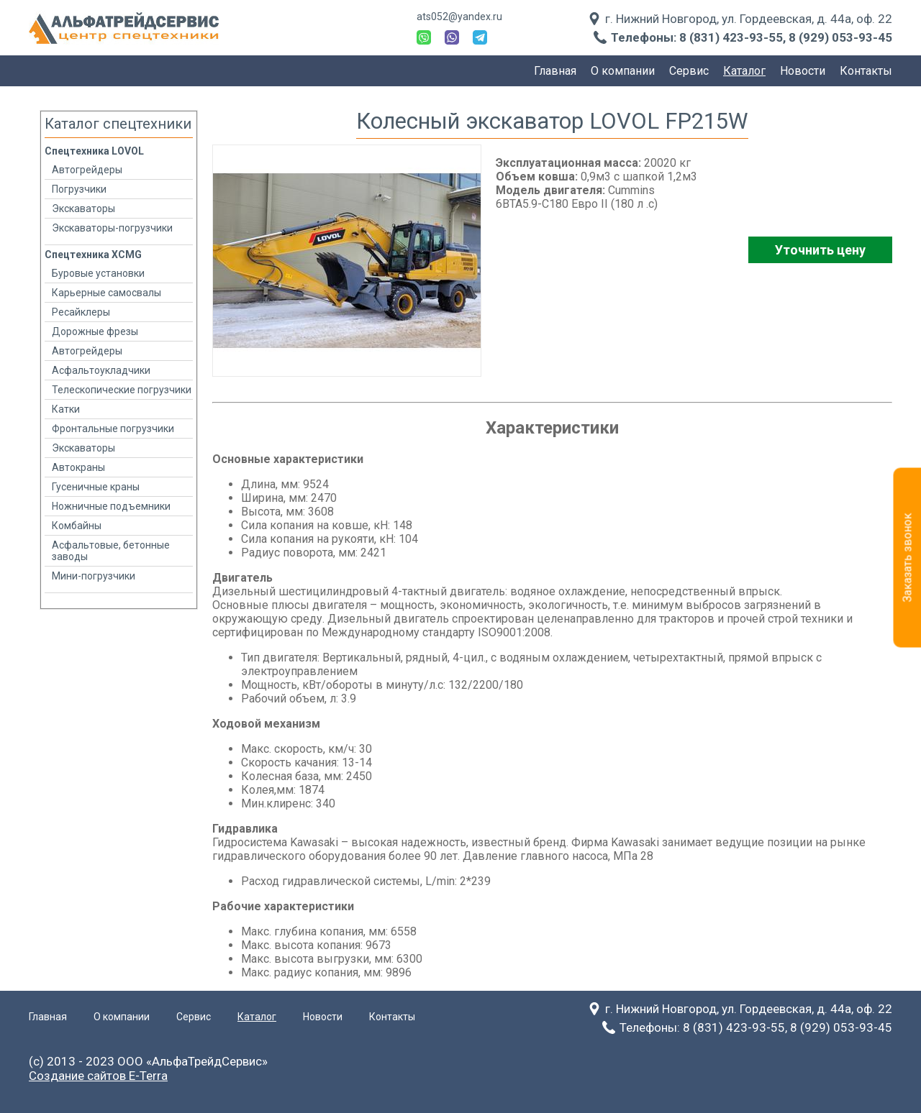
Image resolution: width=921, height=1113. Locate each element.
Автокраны (78, 467)
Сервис (689, 71)
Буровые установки (98, 273)
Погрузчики (79, 189)
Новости (802, 71)
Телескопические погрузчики (121, 389)
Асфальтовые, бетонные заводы (111, 550)
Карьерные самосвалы (106, 292)
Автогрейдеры (87, 169)
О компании (623, 71)
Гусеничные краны (96, 487)
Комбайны (76, 525)
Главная (555, 71)
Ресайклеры (81, 312)
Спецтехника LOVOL (94, 151)
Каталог (744, 71)
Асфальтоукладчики (101, 370)
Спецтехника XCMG (93, 254)
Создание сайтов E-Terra (98, 1075)
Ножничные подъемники (111, 506)
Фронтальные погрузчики (113, 428)
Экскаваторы (83, 208)
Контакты (866, 71)
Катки (66, 409)
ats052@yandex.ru (459, 16)
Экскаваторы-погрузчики (112, 228)
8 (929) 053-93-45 (840, 37)
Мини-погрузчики (93, 576)
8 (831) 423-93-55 (731, 37)
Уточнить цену (820, 249)
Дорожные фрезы (95, 331)
